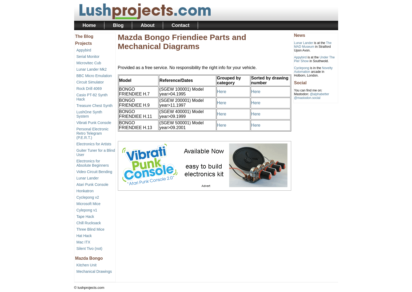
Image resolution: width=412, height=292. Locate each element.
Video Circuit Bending (94, 172)
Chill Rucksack (89, 223)
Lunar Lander (88, 178)
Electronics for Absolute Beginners (93, 163)
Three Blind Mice (91, 229)
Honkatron (85, 191)
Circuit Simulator (90, 82)
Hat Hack (84, 236)
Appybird (84, 50)
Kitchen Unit (87, 265)
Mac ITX (83, 242)
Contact (181, 25)
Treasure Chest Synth (95, 105)
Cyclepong (301, 68)
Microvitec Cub (89, 63)
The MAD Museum (313, 45)
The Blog (84, 36)
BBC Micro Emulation (94, 76)
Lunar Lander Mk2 (92, 69)
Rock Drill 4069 (89, 88)
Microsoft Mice (89, 204)
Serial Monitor (88, 56)
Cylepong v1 (87, 210)
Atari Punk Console (93, 184)
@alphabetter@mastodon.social (311, 96)
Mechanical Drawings (94, 271)
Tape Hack (85, 216)
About (148, 25)
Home (89, 25)
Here (221, 91)
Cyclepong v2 (88, 197)
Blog (118, 25)
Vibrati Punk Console (94, 123)
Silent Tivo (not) (89, 248)
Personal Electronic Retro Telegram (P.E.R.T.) (93, 133)
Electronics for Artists (94, 144)
